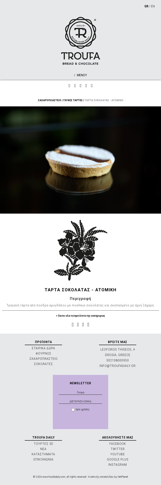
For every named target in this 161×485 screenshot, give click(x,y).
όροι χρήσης (81, 409)
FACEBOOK (117, 443)
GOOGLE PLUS (118, 459)
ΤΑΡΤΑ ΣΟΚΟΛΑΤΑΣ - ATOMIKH (104, 100)
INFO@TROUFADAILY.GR (118, 366)
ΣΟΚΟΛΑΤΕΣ (43, 364)
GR (146, 6)
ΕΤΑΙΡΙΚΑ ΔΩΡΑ (43, 348)
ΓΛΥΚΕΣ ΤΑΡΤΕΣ (73, 100)
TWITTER (118, 449)
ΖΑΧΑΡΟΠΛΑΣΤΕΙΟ (49, 100)
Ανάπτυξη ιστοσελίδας (101, 476)
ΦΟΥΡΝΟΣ (43, 353)
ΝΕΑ (43, 449)
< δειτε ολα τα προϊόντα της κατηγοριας (80, 315)
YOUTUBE (117, 454)
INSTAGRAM (117, 464)
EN (153, 6)
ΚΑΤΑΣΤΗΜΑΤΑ (43, 454)
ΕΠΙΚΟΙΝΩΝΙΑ (43, 459)
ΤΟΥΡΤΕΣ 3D (43, 443)
